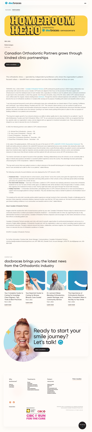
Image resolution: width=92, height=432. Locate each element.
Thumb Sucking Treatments (33, 389)
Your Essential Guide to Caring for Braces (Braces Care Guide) (34, 295)
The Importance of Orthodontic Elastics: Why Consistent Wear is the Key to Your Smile (77, 296)
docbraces (41, 97)
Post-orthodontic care (52, 388)
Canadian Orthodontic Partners (34, 89)
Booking (82, 425)
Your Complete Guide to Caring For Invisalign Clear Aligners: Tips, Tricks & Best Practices (13, 296)
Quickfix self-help (51, 391)
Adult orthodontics (31, 388)
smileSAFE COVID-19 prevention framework (67, 144)
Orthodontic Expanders (32, 384)
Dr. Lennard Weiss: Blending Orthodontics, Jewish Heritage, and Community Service (56, 296)
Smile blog (49, 385)
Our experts (11, 385)
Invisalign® (29, 383)
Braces (28, 382)
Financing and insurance (52, 389)
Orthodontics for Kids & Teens (32, 387)
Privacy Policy (12, 406)
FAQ (48, 386)
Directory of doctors (51, 393)
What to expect (50, 384)
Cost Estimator (50, 390)
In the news (11, 386)
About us (11, 384)
